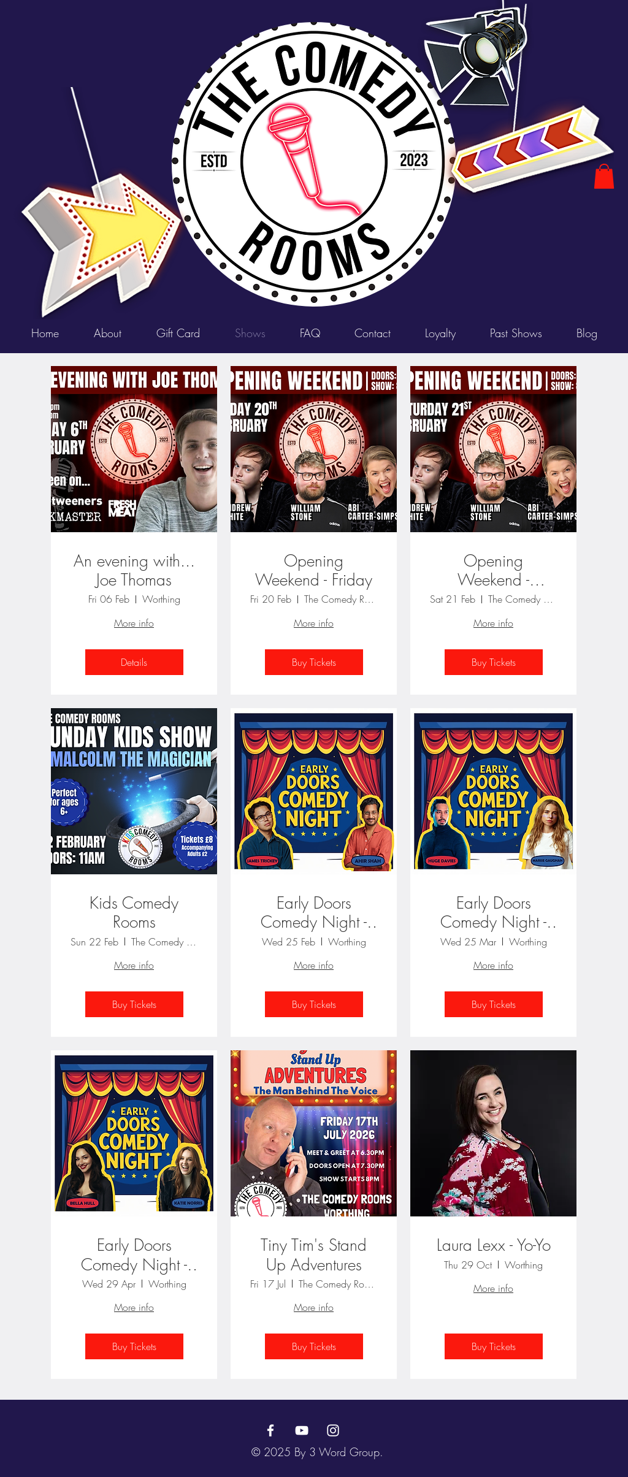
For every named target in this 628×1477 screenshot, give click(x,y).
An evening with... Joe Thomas (134, 571)
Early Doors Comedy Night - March (493, 913)
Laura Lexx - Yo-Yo (494, 1245)
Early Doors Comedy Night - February (314, 913)
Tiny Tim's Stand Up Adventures (314, 1255)
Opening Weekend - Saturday (493, 571)
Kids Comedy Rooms (134, 913)
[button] (604, 176)
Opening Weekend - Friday (313, 571)
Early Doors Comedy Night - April (134, 1255)
